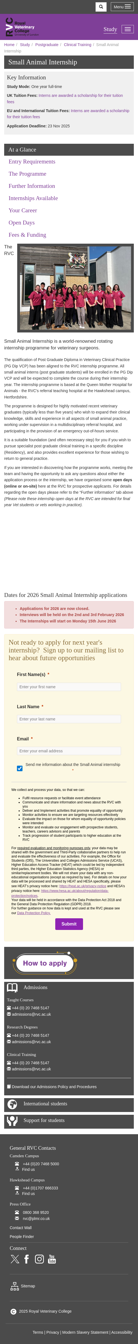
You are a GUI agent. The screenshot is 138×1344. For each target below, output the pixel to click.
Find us (28, 1169)
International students (45, 1103)
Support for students (44, 1120)
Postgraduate (46, 44)
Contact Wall (21, 1228)
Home (9, 44)
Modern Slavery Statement (85, 1332)
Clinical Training (77, 44)
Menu (122, 6)
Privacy (52, 1332)
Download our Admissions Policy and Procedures (54, 1087)
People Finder (22, 1236)
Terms (37, 1332)
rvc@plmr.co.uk (36, 1218)
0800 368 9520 (36, 1212)
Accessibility (121, 1332)
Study (25, 44)
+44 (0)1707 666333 (40, 1188)
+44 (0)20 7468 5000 (41, 1164)
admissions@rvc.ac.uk (31, 1014)
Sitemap (22, 1286)
